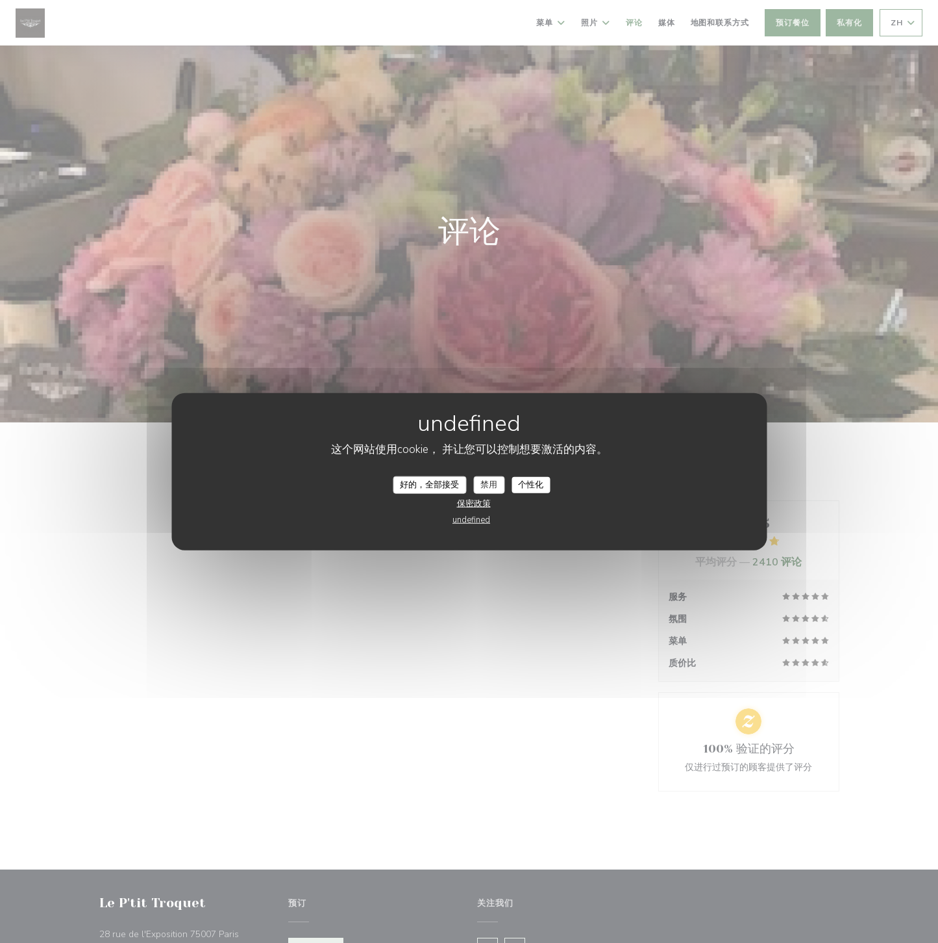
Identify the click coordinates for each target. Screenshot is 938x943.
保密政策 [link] (474, 504)
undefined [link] (471, 520)
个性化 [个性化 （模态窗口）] (530, 484)
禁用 (488, 484)
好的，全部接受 (429, 484)
